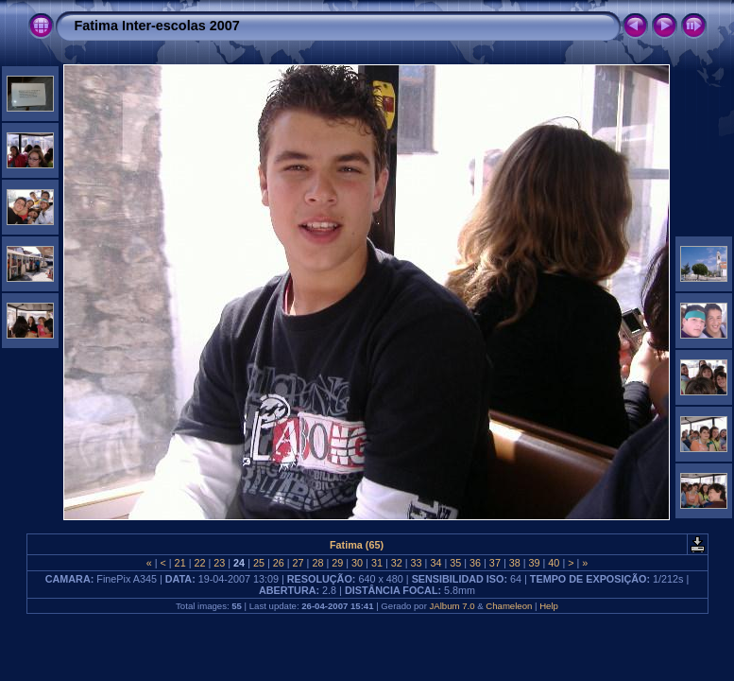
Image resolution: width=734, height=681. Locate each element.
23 (219, 562)
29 (337, 562)
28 (317, 562)
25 (258, 562)
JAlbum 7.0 (452, 606)
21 (180, 562)
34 (435, 562)
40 (553, 562)
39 (534, 562)
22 (199, 562)
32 (396, 562)
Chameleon (509, 606)
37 (495, 562)
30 (357, 562)
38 (514, 562)
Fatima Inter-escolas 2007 (157, 25)
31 (376, 562)
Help (548, 606)
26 (278, 562)
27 (298, 562)
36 (475, 562)
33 (416, 562)
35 (455, 562)
